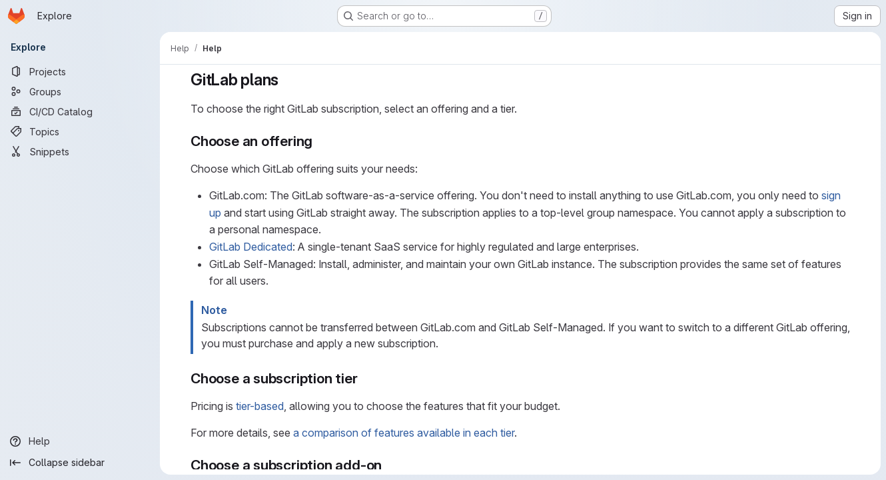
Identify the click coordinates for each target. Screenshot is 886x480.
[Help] (80, 441)
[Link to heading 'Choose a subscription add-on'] (389, 465)
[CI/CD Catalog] (80, 111)
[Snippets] (80, 151)
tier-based (260, 406)
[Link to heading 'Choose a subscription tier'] (365, 378)
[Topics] (80, 131)
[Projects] (80, 71)
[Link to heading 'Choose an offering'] (320, 141)
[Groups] (80, 91)
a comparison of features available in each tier (403, 432)
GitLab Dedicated (250, 246)
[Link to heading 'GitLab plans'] (287, 79)
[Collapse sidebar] (80, 462)
